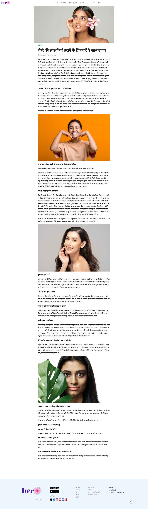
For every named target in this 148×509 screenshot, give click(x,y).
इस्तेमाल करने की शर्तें (94, 492)
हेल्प (99, 3)
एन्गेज (82, 3)
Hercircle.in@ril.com (117, 492)
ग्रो (87, 3)
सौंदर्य (40, 45)
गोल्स (93, 3)
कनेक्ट (63, 3)
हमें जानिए (91, 487)
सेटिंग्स (90, 490)
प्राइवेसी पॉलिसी (92, 494)
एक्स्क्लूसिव (73, 3)
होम (57, 3)
